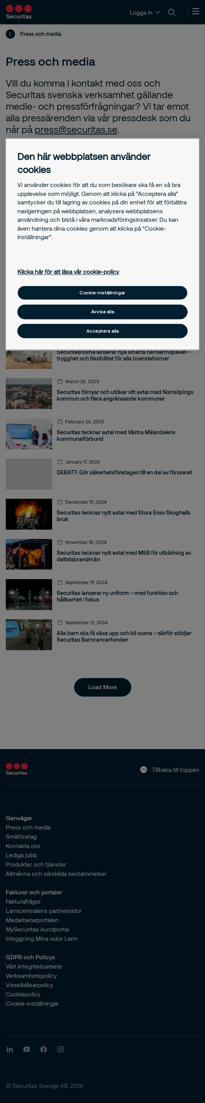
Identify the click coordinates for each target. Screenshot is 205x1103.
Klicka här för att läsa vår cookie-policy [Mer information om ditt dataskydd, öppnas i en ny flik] (68, 272)
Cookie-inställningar (102, 292)
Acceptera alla (102, 330)
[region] (102, 244)
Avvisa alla (102, 311)
